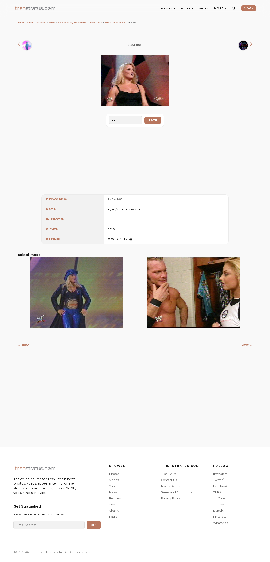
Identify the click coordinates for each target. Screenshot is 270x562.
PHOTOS (168, 8)
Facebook (220, 486)
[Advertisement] (135, 159)
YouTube (219, 498)
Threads (218, 504)
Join (93, 525)
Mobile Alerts (170, 486)
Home (21, 22)
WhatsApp (220, 522)
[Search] (233, 8)
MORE (220, 8)
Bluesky (218, 510)
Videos (114, 480)
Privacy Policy (170, 498)
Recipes (115, 498)
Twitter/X (219, 480)
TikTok (217, 492)
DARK (248, 8)
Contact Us (169, 480)
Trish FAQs (168, 473)
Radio (113, 516)
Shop (113, 486)
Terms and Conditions (176, 492)
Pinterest (219, 516)
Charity (114, 510)
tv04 (112, 199)
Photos (30, 22)
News (113, 492)
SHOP (204, 8)
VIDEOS (187, 8)
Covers (114, 504)
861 (120, 199)
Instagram (220, 473)
